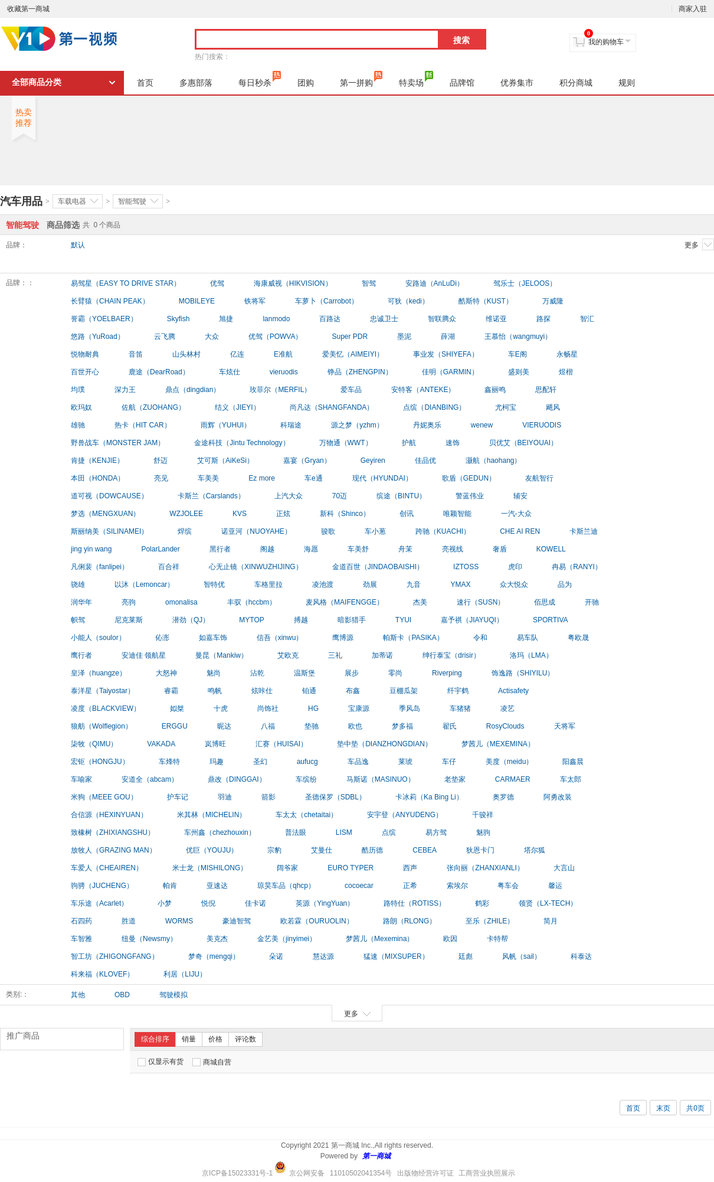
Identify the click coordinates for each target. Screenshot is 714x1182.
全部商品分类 (36, 82)
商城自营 (211, 1062)
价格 (215, 1039)
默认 (78, 245)
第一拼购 (361, 79)
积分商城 (575, 82)
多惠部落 (195, 82)
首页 (145, 82)
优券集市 (516, 82)
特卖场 (416, 79)
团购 (305, 82)
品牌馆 (462, 82)
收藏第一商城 (28, 9)
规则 (626, 82)
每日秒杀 (259, 79)
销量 (189, 1039)
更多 (699, 244)
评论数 (245, 1039)
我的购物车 (606, 42)
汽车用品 (21, 201)
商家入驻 (693, 9)
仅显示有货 (160, 1061)
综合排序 (155, 1039)
